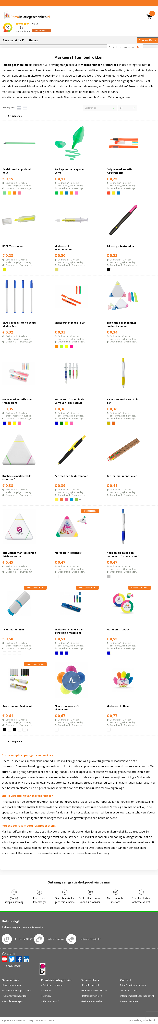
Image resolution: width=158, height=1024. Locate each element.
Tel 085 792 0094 (128, 990)
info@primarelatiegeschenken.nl (137, 995)
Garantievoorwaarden (15, 995)
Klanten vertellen (129, 1001)
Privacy (30, 1020)
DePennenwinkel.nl (92, 1001)
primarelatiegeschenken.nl (142, 1020)
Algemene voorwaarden (13, 1020)
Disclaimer (49, 1020)
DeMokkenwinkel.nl (92, 995)
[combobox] (122, 47)
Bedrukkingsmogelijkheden (17, 990)
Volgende (17, 116)
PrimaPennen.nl (90, 985)
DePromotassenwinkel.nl (95, 990)
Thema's (47, 990)
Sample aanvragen (13, 1001)
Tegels (19, 107)
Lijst (25, 107)
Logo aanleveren (12, 985)
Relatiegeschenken (53, 985)
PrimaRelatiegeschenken (133, 985)
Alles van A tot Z (13, 40)
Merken (33, 40)
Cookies (39, 1020)
